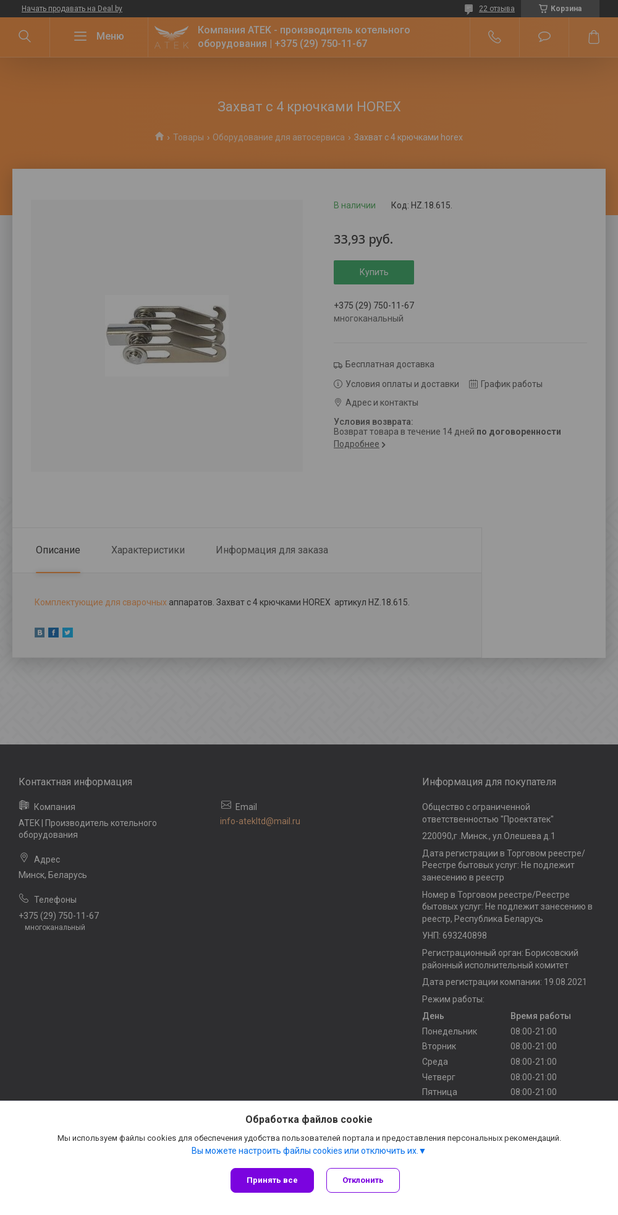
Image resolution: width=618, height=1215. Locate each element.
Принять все (272, 1180)
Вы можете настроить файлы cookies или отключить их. (305, 1151)
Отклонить (363, 1180)
